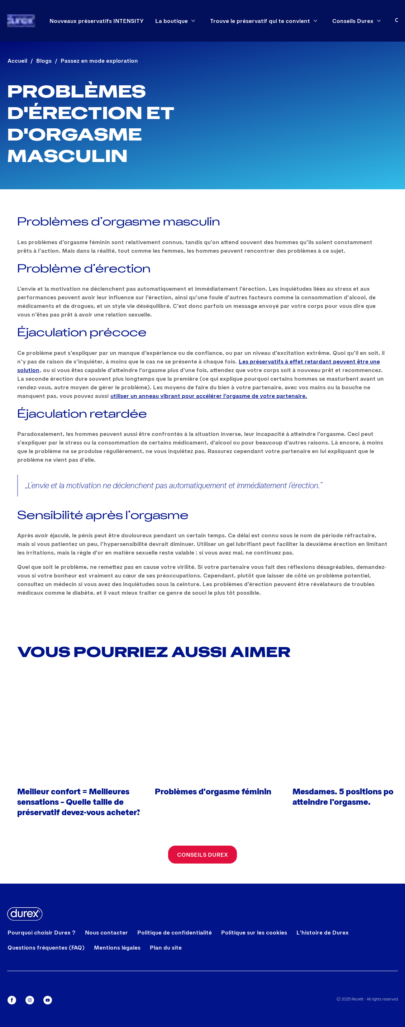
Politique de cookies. (136, 992)
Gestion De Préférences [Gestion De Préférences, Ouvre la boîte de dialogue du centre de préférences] (206, 930)
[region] (128, 944)
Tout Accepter (206, 892)
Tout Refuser (207, 910)
